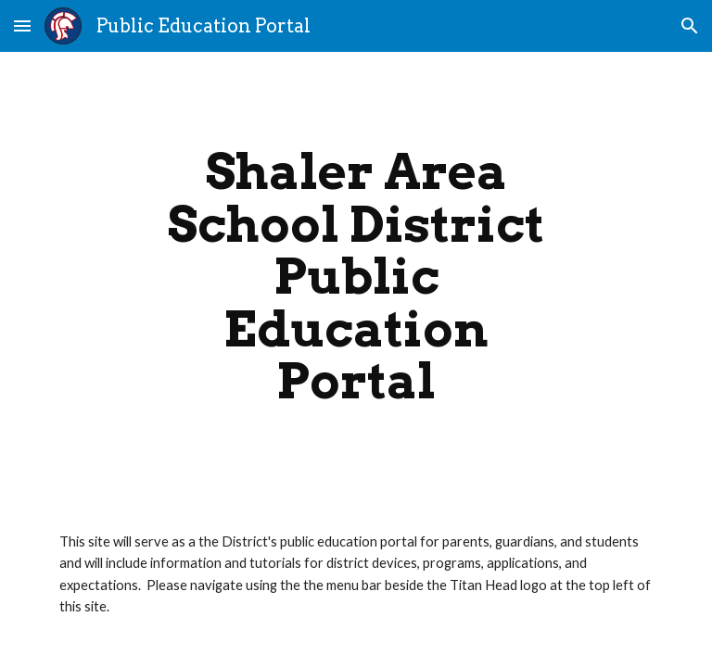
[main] (355, 276)
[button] (22, 25)
